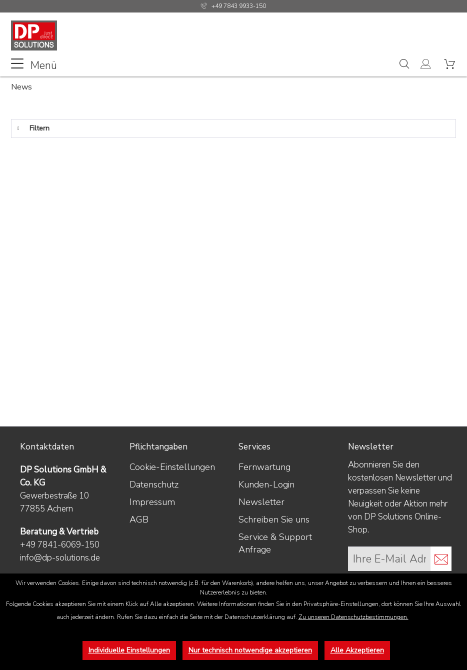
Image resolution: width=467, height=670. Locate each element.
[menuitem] (34, 64)
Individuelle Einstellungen (129, 650)
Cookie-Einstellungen (172, 467)
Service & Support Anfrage (275, 543)
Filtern (34, 126)
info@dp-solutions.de (60, 558)
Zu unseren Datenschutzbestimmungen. (353, 617)
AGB (139, 520)
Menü (34, 64)
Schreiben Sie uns (274, 520)
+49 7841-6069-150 (60, 544)
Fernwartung (264, 467)
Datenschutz (154, 484)
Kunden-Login (266, 484)
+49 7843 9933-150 (239, 6)
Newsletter (261, 502)
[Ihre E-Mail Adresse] (390, 558)
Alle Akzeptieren (357, 650)
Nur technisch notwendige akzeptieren (250, 650)
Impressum (152, 502)
